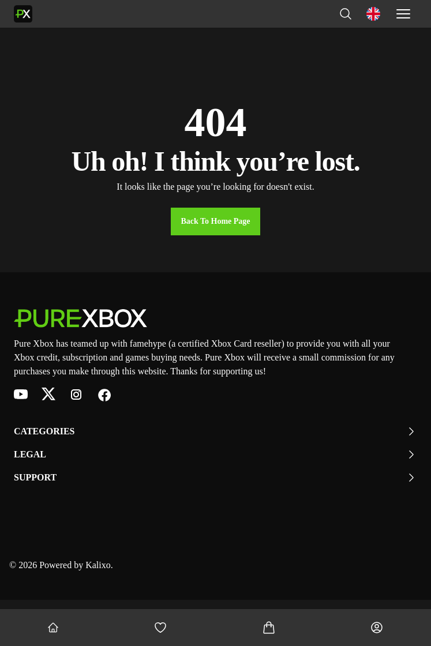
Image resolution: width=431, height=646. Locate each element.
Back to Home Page (215, 221)
